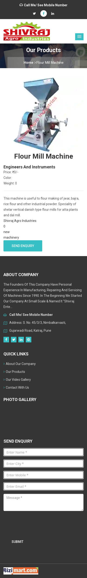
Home (30, 62)
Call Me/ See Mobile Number (46, 5)
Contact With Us (16, 387)
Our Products (14, 372)
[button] (79, 36)
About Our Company (19, 364)
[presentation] (38, 524)
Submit (17, 542)
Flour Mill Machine (50, 62)
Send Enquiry (23, 246)
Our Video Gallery (17, 379)
